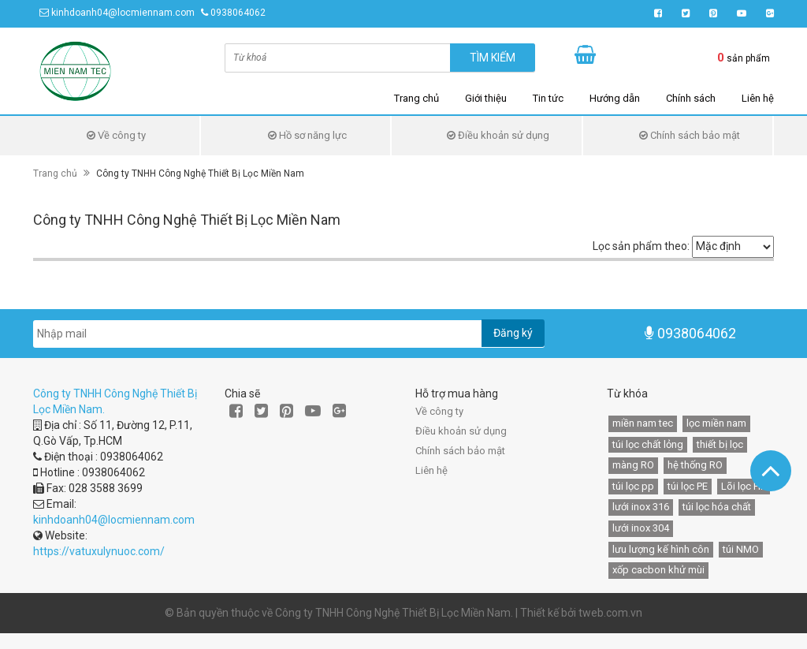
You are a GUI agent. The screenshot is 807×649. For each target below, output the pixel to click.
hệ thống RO (695, 465)
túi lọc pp (633, 486)
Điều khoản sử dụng (498, 135)
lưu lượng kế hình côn (660, 549)
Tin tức (548, 98)
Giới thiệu (486, 98)
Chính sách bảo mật (689, 135)
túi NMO (741, 549)
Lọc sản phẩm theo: (641, 246)
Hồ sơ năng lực (307, 135)
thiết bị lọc (720, 444)
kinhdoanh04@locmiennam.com (123, 12)
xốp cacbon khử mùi (658, 570)
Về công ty (116, 135)
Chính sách (691, 98)
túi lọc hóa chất (716, 507)
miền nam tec (642, 423)
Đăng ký (513, 332)
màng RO (633, 465)
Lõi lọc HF (743, 486)
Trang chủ (416, 98)
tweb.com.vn (610, 612)
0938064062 (238, 12)
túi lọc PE (688, 486)
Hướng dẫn (614, 98)
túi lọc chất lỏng (647, 444)
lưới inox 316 (640, 507)
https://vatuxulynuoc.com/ (99, 551)
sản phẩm (743, 57)
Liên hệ (758, 98)
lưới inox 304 (640, 528)
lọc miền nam (716, 423)
